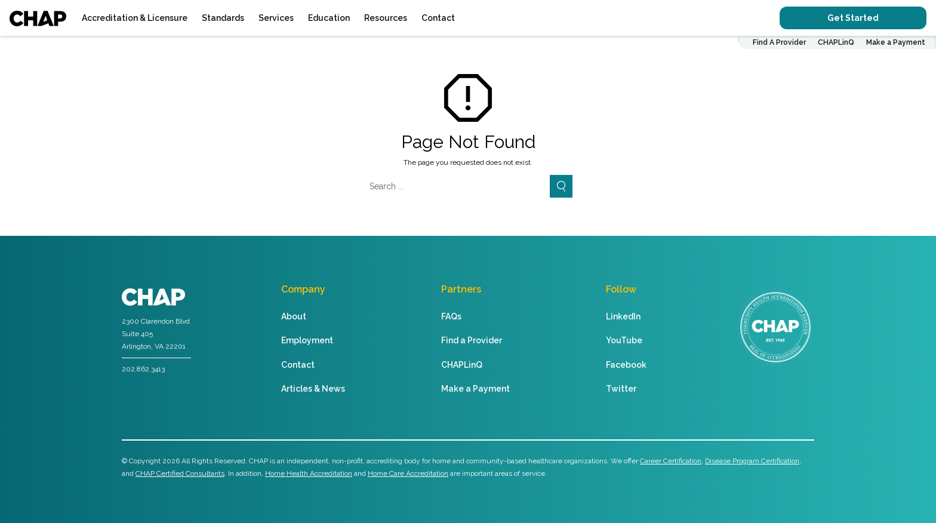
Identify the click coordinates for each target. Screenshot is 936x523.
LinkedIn (623, 316)
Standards (223, 18)
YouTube (624, 340)
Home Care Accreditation (408, 473)
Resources (385, 18)
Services (276, 18)
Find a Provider (471, 340)
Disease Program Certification (752, 461)
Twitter (621, 388)
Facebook (626, 365)
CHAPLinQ (836, 42)
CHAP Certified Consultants (180, 473)
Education (329, 18)
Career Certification (670, 461)
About (293, 316)
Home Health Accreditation (308, 473)
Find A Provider (779, 42)
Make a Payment (895, 42)
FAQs (451, 316)
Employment (307, 340)
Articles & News (313, 388)
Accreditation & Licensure (134, 18)
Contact (438, 18)
